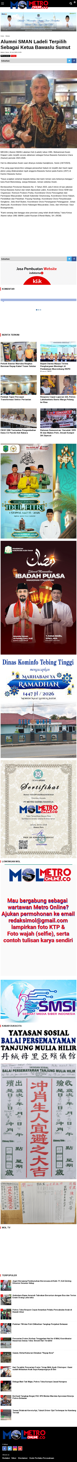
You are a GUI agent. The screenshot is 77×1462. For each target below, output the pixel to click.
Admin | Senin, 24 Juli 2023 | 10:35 (11, 52)
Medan (8, 36)
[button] (74, 1)
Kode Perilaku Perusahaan (41, 1458)
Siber (13, 1458)
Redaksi (6, 1458)
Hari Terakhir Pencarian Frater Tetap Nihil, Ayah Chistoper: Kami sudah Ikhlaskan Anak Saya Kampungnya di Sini (42, 1368)
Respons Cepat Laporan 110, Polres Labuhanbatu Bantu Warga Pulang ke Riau (57, 399)
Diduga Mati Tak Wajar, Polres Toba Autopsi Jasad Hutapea (39, 1382)
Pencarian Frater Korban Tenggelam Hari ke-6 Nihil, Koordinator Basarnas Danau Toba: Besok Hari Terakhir (42, 1340)
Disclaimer (23, 1458)
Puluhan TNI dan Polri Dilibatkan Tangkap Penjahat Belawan (40, 1324)
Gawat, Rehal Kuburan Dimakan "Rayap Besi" (33, 1353)
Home (2, 36)
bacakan (5, 56)
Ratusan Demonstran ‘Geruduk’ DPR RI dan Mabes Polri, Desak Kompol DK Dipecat (58, 433)
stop (13, 56)
